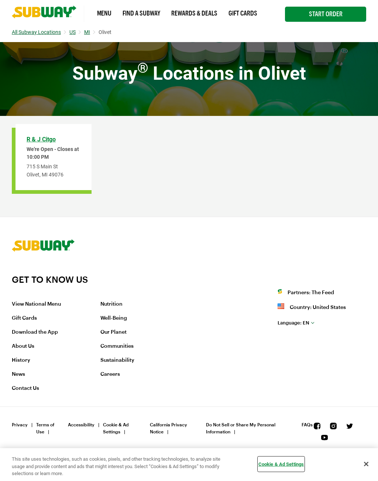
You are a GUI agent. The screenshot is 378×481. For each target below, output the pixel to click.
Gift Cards (242, 13)
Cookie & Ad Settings (116, 428)
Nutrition (111, 304)
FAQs (307, 425)
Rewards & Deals (194, 13)
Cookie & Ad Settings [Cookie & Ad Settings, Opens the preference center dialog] (281, 464)
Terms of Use (45, 428)
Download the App (35, 332)
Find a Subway (141, 13)
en (293, 322)
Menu (104, 13)
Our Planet (113, 332)
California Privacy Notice (168, 428)
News (18, 374)
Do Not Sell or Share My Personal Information (240, 428)
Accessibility (81, 425)
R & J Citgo (41, 139)
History (21, 360)
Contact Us (25, 388)
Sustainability (117, 360)
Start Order (326, 14)
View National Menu (36, 304)
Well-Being (113, 318)
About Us (23, 346)
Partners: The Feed (311, 292)
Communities (117, 346)
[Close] (366, 464)
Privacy (20, 425)
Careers (110, 374)
